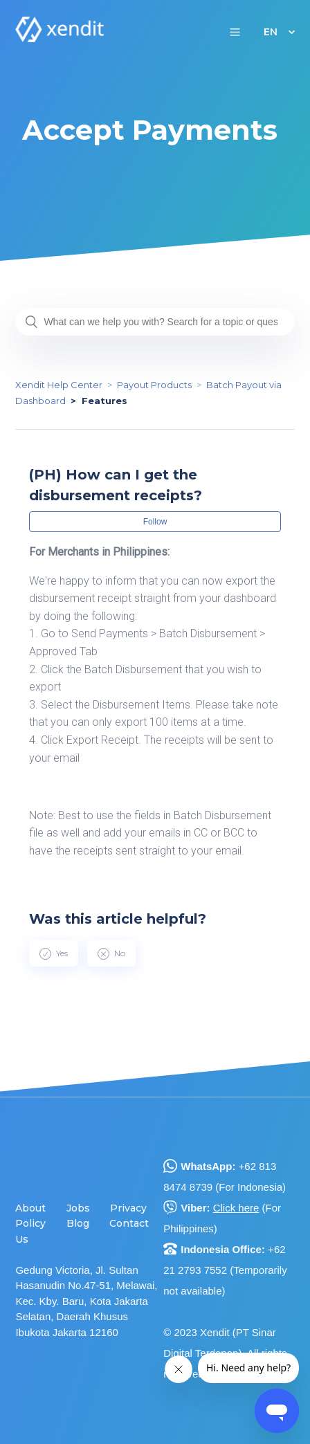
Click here (236, 1208)
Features (104, 400)
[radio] (53, 953)
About (30, 1208)
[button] (235, 31)
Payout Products (154, 384)
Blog (77, 1223)
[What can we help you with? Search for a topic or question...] (154, 322)
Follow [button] (155, 522)
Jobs (78, 1208)
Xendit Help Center (58, 384)
